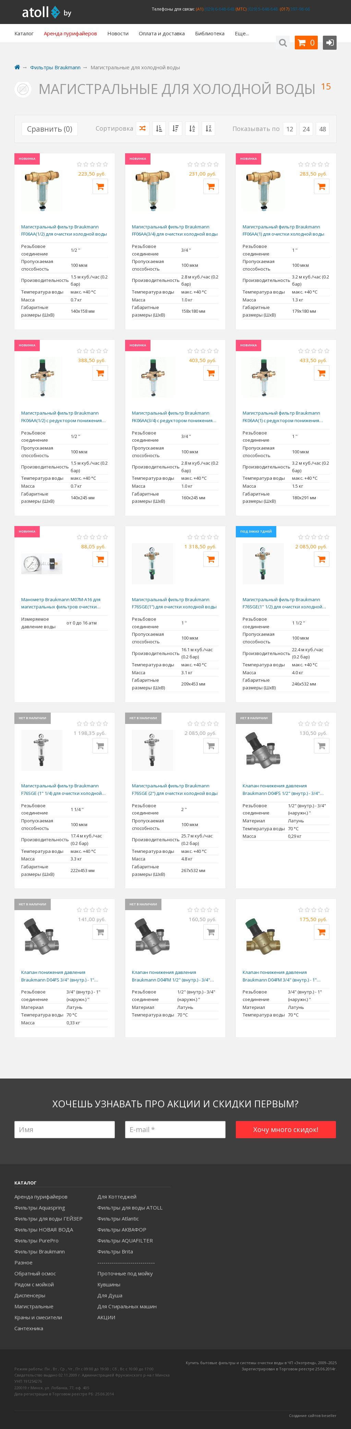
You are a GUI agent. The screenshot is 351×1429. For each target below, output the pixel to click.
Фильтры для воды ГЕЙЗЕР (48, 1218)
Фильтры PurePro (36, 1240)
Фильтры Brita (115, 1251)
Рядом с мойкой (34, 1284)
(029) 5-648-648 (262, 9)
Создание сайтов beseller (313, 1415)
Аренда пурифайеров (41, 1196)
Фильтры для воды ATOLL (129, 1207)
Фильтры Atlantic (118, 1218)
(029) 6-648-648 (218, 9)
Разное (23, 1262)
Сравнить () (49, 129)
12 (289, 129)
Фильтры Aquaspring (39, 1207)
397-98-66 (299, 9)
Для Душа (109, 1295)
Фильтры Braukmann (39, 1251)
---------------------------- (126, 1262)
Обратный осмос (35, 1273)
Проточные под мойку (125, 1273)
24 (306, 129)
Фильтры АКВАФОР (121, 1229)
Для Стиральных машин (127, 1306)
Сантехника (28, 1328)
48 (322, 129)
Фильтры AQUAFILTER (125, 1240)
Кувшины (108, 1284)
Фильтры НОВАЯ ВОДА (43, 1229)
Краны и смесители (38, 1317)
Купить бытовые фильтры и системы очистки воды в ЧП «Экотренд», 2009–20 (259, 1362)
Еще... (242, 33)
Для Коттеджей (116, 1196)
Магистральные (33, 1306)
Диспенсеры (29, 1295)
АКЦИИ (106, 1317)
